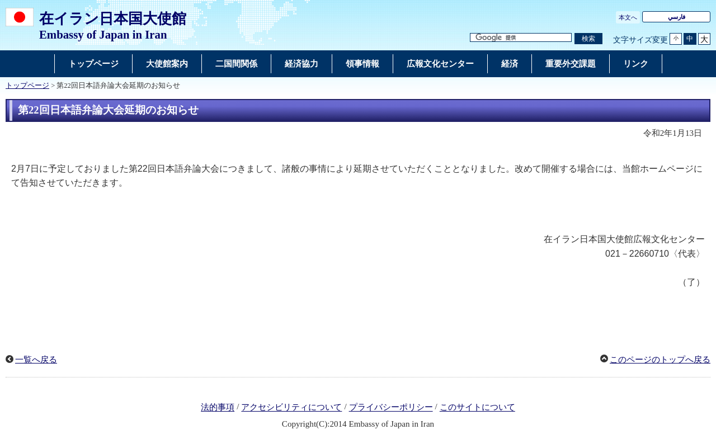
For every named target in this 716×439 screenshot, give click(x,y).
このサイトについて (477, 407)
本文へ (628, 17)
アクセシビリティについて (291, 407)
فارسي (676, 16)
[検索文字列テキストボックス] (521, 38)
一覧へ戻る (36, 359)
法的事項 (217, 407)
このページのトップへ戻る (660, 359)
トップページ (27, 85)
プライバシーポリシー (391, 407)
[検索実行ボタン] (588, 39)
